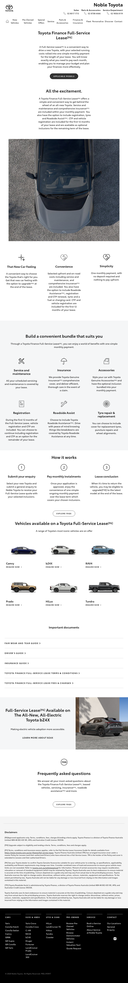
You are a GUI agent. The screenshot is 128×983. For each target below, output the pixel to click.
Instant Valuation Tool (73, 943)
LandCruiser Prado (32, 949)
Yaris (7, 923)
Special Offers (41, 21)
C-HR (28, 930)
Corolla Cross (32, 926)
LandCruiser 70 (53, 926)
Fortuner (30, 944)
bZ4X (28, 937)
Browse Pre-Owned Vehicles (72, 926)
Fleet (88, 21)
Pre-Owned (72, 917)
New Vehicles (15, 21)
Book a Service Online (94, 925)
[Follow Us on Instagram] (115, 938)
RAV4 (28, 933)
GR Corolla (10, 944)
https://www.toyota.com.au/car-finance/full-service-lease (29, 852)
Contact (118, 21)
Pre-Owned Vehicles (27, 21)
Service (50, 21)
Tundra (49, 933)
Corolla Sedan (12, 930)
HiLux (49, 923)
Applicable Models (63, 76)
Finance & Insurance (78, 21)
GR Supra (9, 940)
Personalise (98, 21)
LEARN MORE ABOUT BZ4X (37, 737)
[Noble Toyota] (9, 8)
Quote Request (73, 948)
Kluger (29, 940)
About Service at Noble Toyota (94, 931)
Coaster (50, 937)
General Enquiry (111, 928)
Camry (8, 933)
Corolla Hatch (12, 926)
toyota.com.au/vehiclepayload (45, 867)
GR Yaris (9, 947)
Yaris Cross (31, 923)
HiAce (49, 930)
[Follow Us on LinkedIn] (121, 938)
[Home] (7, 21)
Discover (109, 21)
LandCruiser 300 (32, 956)
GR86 (8, 937)
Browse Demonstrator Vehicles (73, 935)
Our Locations (114, 923)
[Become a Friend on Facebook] (109, 938)
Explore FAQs (63, 513)
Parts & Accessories (62, 21)
